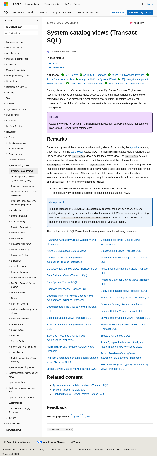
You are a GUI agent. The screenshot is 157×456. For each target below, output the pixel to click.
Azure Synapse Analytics (60, 79)
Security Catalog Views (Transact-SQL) (122, 311)
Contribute (55, 449)
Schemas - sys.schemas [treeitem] (22, 186)
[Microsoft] (6, 4)
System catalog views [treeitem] (22, 171)
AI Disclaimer (8, 449)
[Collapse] (37, 20)
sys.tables (135, 147)
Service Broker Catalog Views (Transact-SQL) (126, 318)
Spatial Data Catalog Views (115, 335)
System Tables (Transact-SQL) (69, 389)
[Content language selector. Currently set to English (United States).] (17, 442)
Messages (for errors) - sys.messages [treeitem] (24, 193)
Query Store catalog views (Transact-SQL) (124, 291)
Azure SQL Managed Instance (128, 75)
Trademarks (129, 449)
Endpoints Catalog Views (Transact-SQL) (69, 318)
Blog (42, 449)
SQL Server (70, 23)
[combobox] (21, 27)
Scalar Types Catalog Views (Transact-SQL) (125, 297)
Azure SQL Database (94, 75)
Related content (56, 67)
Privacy (67, 449)
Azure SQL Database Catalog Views (66, 251)
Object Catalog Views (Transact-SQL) (121, 251)
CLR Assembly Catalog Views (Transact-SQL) (72, 268)
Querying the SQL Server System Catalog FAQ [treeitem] (23, 178)
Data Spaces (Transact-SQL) (62, 282)
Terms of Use (113, 449)
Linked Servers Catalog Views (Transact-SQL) (72, 369)
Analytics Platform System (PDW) (97, 79)
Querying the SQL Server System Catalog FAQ (78, 394)
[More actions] (149, 23)
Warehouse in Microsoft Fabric (86, 83)
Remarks (53, 63)
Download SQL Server (140, 12)
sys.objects (77, 151)
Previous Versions (27, 449)
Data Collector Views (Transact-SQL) (67, 275)
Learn (50, 23)
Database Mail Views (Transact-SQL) (67, 289)
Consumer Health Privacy (89, 449)
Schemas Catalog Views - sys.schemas (122, 304)
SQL (59, 23)
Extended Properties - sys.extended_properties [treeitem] (23, 203)
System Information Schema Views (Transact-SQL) (80, 385)
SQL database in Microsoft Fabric (126, 83)
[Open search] (142, 4)
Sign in (150, 4)
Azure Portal (118, 12)
